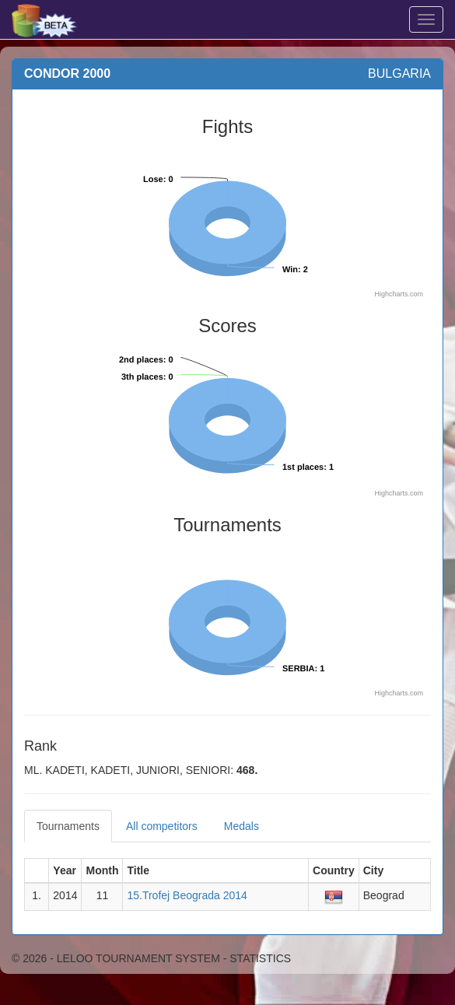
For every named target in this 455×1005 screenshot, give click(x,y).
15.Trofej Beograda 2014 (187, 895)
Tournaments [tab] (68, 826)
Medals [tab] (241, 826)
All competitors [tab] (162, 826)
